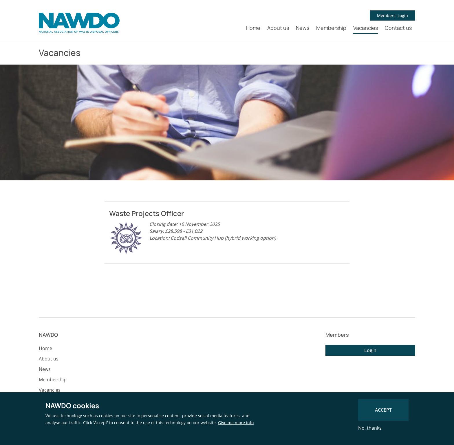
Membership (331, 27)
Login (370, 350)
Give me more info (236, 422)
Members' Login (392, 15)
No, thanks (370, 428)
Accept (383, 410)
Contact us (398, 27)
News (302, 27)
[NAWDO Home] (79, 23)
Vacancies (365, 27)
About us (278, 27)
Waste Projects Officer (146, 213)
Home (253, 27)
